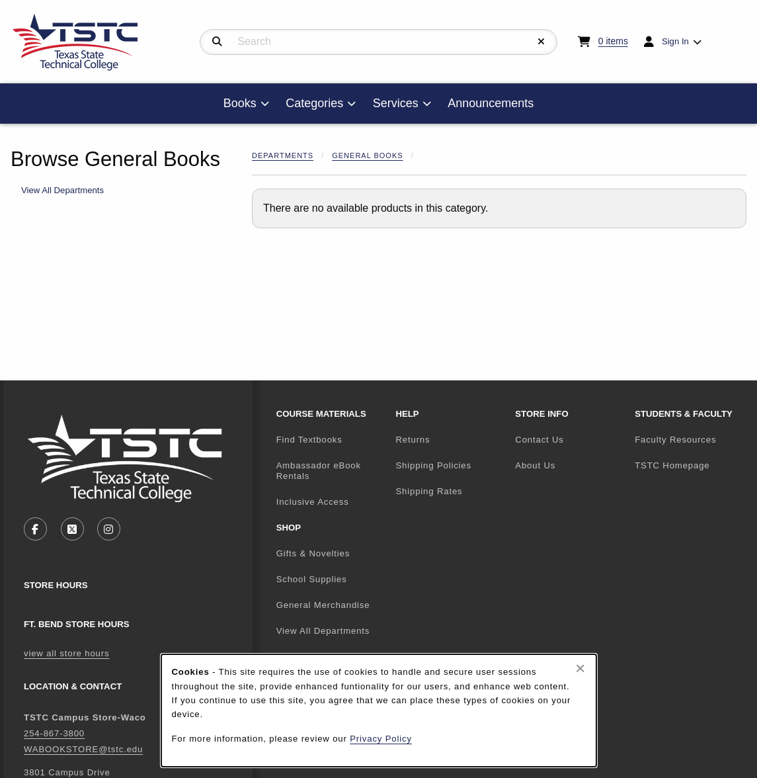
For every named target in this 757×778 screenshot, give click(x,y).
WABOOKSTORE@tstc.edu (83, 749)
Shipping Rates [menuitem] (428, 491)
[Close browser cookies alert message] (580, 668)
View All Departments (62, 190)
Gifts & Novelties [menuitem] (313, 553)
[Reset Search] (541, 41)
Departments (282, 155)
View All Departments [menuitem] (323, 631)
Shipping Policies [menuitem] (433, 465)
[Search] (217, 41)
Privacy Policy (381, 739)
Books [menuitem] (240, 103)
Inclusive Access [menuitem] (312, 502)
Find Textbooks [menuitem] (309, 440)
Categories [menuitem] (314, 103)
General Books (367, 155)
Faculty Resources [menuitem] (675, 440)
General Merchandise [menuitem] (323, 605)
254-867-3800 (54, 733)
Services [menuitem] (395, 103)
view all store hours (66, 653)
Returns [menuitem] (412, 440)
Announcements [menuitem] (491, 103)
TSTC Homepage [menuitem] (689, 465)
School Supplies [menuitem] (311, 579)
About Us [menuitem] (535, 465)
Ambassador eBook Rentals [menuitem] (318, 471)
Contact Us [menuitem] (539, 440)
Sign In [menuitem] (675, 41)
